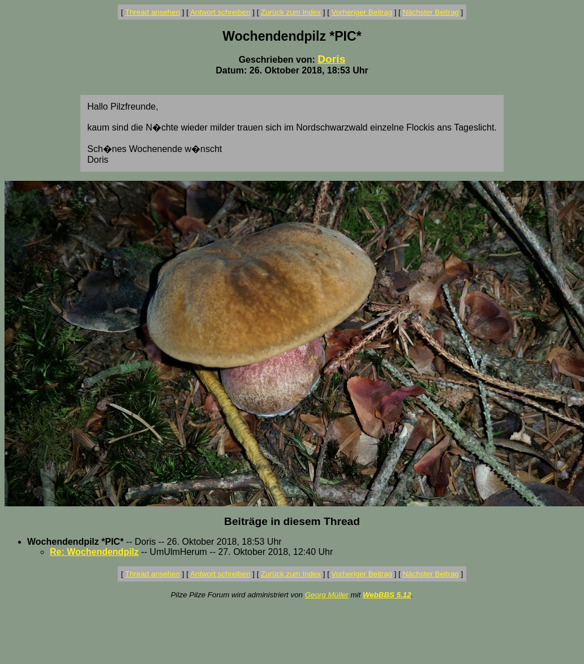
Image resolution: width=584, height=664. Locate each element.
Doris (331, 59)
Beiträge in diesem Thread (292, 521)
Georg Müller (327, 595)
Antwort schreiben (220, 12)
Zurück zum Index (291, 12)
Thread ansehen (152, 12)
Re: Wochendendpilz (94, 552)
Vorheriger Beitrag (362, 12)
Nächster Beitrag (430, 12)
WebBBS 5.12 (387, 595)
